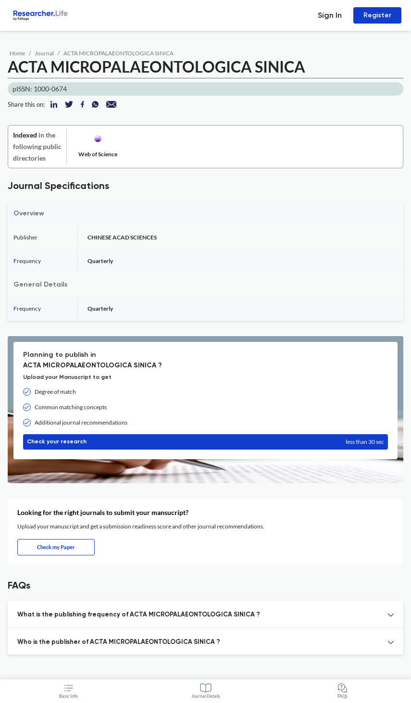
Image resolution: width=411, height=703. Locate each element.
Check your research (205, 442)
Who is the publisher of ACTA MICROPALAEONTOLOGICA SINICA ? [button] (118, 642)
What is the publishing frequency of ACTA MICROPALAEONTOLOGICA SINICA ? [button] (138, 615)
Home (17, 53)
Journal (44, 53)
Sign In (330, 15)
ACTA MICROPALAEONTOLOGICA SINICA (118, 53)
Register (377, 15)
